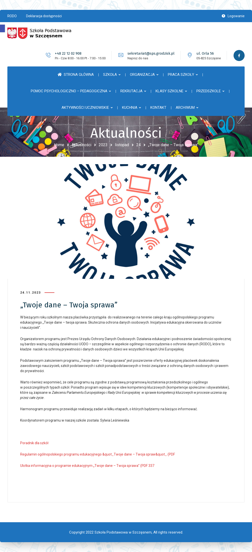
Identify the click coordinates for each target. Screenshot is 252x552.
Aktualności (81, 144)
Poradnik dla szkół (34, 443)
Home (59, 144)
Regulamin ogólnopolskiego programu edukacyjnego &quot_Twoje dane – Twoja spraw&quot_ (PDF (97, 454)
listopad (122, 144)
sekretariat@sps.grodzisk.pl (150, 53)
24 (138, 144)
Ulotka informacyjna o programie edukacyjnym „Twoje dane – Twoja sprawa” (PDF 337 (87, 466)
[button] (2, 28)
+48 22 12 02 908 (68, 53)
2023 (103, 144)
